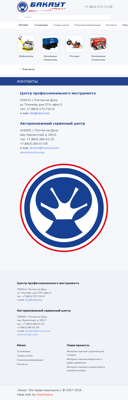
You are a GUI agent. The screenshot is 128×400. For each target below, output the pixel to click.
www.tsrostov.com (32, 152)
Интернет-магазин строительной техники (85, 353)
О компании (41, 25)
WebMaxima (44, 395)
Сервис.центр (61, 25)
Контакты (111, 25)
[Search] (64, 17)
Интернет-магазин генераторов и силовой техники (86, 368)
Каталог (23, 25)
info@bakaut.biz (39, 113)
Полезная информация (88, 25)
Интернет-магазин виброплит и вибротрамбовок (84, 361)
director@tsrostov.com (44, 148)
